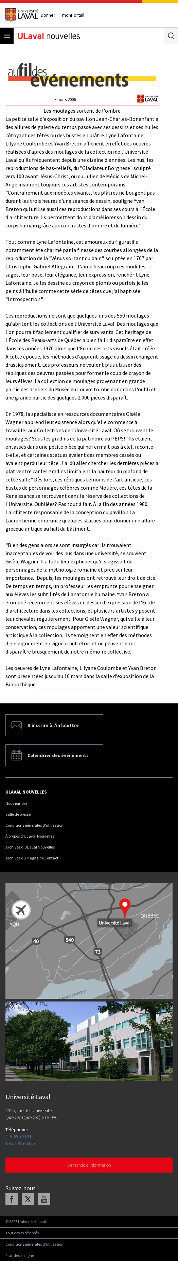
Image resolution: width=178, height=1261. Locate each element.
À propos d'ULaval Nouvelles (29, 836)
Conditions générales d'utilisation (34, 825)
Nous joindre (16, 803)
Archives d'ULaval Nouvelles (30, 847)
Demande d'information (89, 1165)
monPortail (73, 15)
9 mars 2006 (65, 99)
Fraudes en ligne (19, 1255)
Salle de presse (18, 814)
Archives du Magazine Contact (31, 857)
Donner (48, 15)
